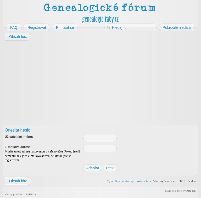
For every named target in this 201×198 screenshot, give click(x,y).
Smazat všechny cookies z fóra (133, 181)
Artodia (190, 190)
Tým (110, 181)
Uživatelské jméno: (19, 137)
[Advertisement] (100, 83)
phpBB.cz (30, 194)
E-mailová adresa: (18, 147)
